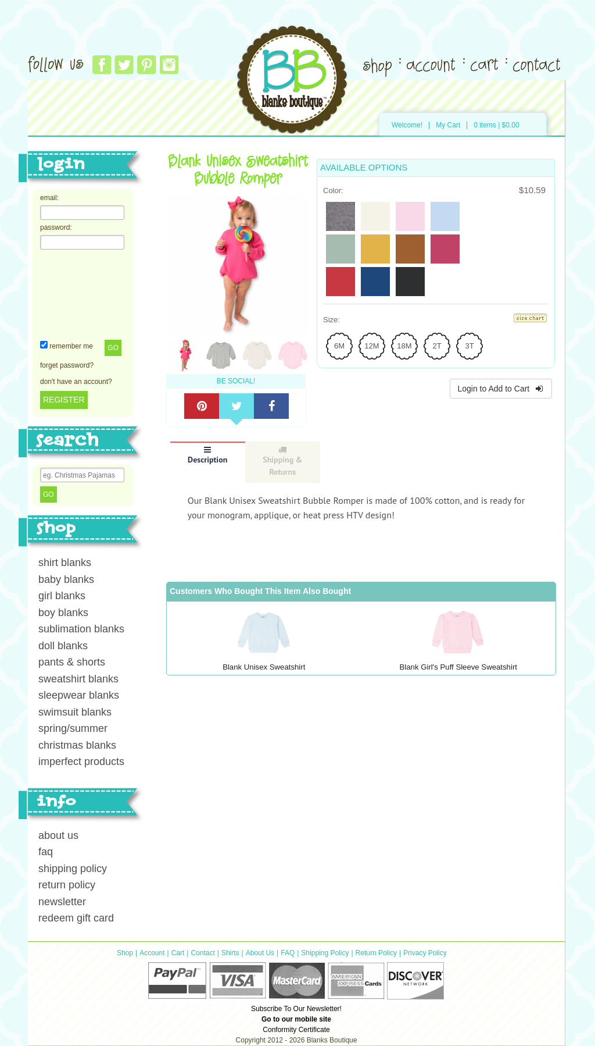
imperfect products (81, 761)
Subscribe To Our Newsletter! (296, 1009)
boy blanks (63, 612)
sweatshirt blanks (78, 679)
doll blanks (63, 646)
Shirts (230, 953)
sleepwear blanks (78, 695)
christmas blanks (77, 745)
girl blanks (61, 596)
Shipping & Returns (282, 461)
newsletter (62, 902)
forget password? (67, 365)
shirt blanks (64, 562)
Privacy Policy (425, 953)
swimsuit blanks (75, 712)
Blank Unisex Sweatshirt (264, 667)
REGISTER (64, 399)
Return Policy (376, 953)
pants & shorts (71, 662)
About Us (260, 953)
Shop (125, 953)
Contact (202, 953)
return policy (66, 885)
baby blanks (66, 579)
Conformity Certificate (296, 1030)
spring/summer (72, 728)
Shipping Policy (325, 953)
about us (58, 835)
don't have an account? (76, 382)
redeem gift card (76, 918)
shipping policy (72, 868)
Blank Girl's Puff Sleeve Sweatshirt (458, 667)
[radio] (340, 216)
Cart (178, 953)
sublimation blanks (81, 629)
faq (45, 852)
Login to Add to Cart (500, 388)
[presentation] (87, 294)
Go (113, 348)
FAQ (288, 953)
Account (151, 953)
